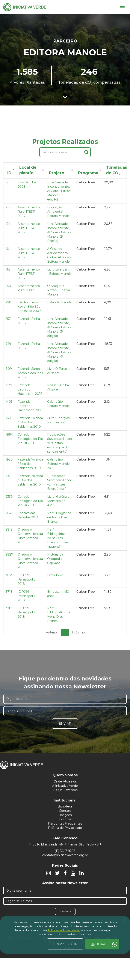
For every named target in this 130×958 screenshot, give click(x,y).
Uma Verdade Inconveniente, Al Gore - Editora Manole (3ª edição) (59, 327)
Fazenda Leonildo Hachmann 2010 (30, 389)
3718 (9, 592)
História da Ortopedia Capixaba (55, 559)
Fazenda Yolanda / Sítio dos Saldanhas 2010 (30, 422)
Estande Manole (59, 302)
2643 (9, 513)
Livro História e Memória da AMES (58, 501)
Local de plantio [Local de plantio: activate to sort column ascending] (27, 170)
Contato (65, 811)
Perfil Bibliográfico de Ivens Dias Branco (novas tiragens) (58, 538)
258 (8, 286)
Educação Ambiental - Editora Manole (58, 211)
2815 (9, 529)
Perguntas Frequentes (65, 823)
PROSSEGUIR (65, 944)
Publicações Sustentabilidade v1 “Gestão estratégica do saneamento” (59, 443)
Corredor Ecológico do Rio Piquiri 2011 (30, 439)
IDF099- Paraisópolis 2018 (26, 579)
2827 (9, 554)
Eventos (65, 819)
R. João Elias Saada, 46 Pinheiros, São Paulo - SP (65, 844)
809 (9, 369)
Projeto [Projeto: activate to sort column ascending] (56, 173)
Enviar (65, 723)
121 (8, 224)
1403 (9, 402)
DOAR (97, 944)
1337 (9, 385)
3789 (9, 608)
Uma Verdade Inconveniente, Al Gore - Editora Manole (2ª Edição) (59, 232)
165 (8, 269)
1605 (9, 418)
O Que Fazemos (65, 790)
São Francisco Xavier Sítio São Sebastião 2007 (29, 306)
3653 (9, 575)
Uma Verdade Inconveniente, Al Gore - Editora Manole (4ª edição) (59, 352)
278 (8, 302)
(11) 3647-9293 (65, 851)
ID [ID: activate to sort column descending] (9, 173)
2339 (9, 497)
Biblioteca (65, 806)
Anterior (52, 632)
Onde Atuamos (65, 781)
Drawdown (55, 575)
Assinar (65, 911)
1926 (9, 476)
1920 (9, 459)
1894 (9, 434)
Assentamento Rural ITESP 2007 (29, 211)
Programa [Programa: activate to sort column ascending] (88, 173)
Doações (65, 815)
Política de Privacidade (65, 828)
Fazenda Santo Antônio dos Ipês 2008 (30, 373)
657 (8, 319)
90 (8, 207)
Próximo (78, 632)
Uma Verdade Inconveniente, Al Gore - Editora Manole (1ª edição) (59, 190)
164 (8, 249)
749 (8, 344)
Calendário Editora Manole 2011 (58, 464)
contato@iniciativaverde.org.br (65, 855)
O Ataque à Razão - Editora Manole (58, 290)
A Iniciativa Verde (65, 786)
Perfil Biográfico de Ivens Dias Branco (59, 517)
